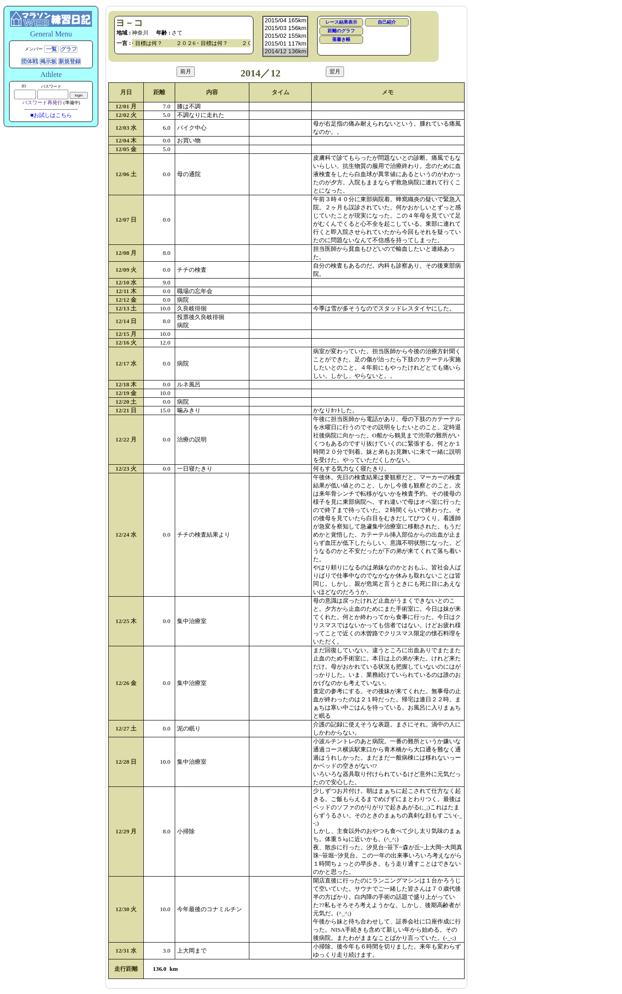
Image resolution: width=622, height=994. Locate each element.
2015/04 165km (285, 21)
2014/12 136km (285, 52)
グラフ (69, 49)
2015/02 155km (285, 36)
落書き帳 (341, 39)
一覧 (51, 49)
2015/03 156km (285, 28)
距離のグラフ (341, 30)
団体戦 (29, 61)
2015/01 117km (285, 44)
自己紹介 (387, 22)
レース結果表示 (341, 22)
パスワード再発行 (42, 102)
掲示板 (48, 61)
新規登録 (70, 61)
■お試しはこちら (51, 115)
